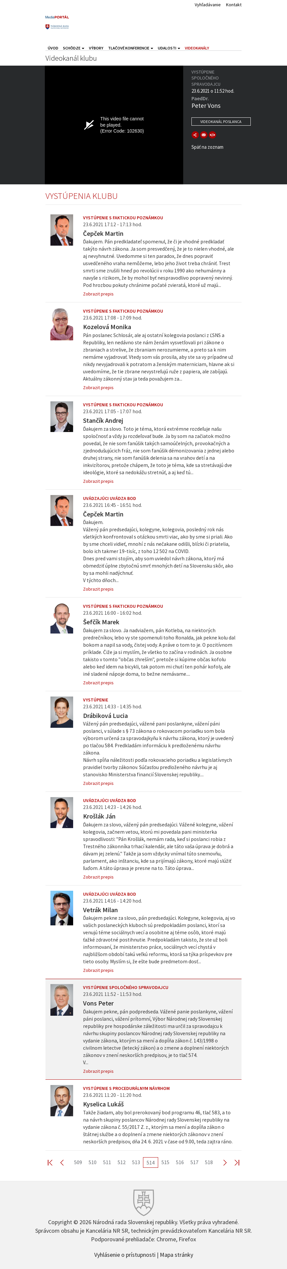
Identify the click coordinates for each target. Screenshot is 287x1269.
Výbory (96, 48)
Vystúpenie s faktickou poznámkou (123, 218)
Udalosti (169, 48)
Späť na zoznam (207, 147)
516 (180, 1162)
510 (93, 1162)
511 (107, 1162)
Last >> (233, 1162)
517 (194, 1162)
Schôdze (73, 48)
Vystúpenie (95, 700)
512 (122, 1162)
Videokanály (197, 48)
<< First (54, 1162)
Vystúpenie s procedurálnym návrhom (126, 1088)
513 (136, 1162)
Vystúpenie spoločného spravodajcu (125, 987)
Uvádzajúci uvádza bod (109, 498)
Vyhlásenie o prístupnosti (125, 1254)
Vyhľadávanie (208, 5)
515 (165, 1162)
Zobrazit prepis (98, 294)
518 (209, 1162)
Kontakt (234, 5)
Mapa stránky (176, 1254)
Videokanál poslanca (221, 121)
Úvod (53, 48)
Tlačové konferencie (130, 48)
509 (78, 1162)
